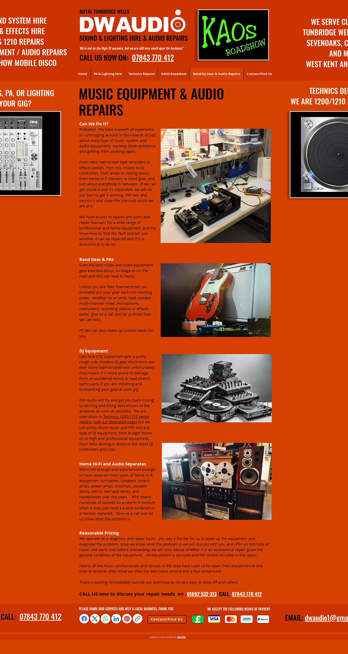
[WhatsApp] (105, 618)
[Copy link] (137, 618)
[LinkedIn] (116, 618)
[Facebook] (84, 618)
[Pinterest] (127, 618)
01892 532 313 (202, 593)
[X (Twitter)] (95, 618)
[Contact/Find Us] (167, 619)
